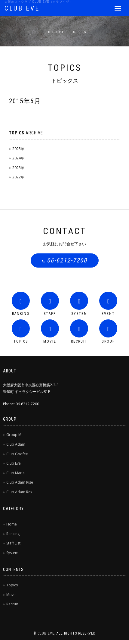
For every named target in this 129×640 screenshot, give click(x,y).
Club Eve (13, 463)
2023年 (18, 167)
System (12, 552)
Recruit (12, 604)
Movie (11, 594)
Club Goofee (17, 453)
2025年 (18, 148)
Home (11, 524)
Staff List (13, 543)
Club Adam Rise (19, 482)
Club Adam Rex (19, 491)
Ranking (13, 533)
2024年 (18, 158)
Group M (13, 434)
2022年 (18, 177)
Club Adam (15, 444)
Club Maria (15, 472)
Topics (12, 585)
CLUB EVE (22, 8)
